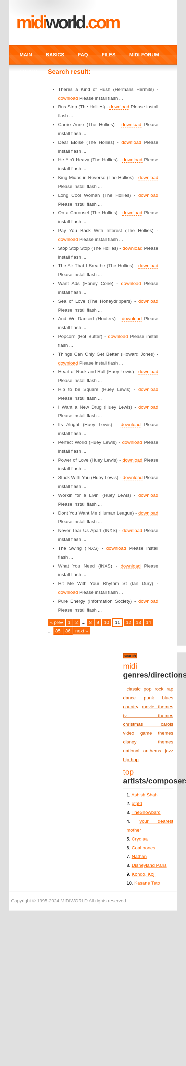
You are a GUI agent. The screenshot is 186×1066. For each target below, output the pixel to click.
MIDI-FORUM (144, 54)
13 (138, 622)
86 (68, 630)
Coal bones (143, 847)
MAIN (26, 54)
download (68, 98)
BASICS (55, 54)
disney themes (148, 741)
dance (129, 697)
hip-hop (130, 759)
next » (81, 630)
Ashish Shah (145, 794)
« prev (56, 622)
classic (133, 689)
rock (158, 689)
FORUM (28, 71)
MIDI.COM (67, 22)
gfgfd (137, 803)
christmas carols (148, 724)
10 (106, 622)
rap (169, 689)
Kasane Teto (147, 883)
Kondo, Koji (144, 874)
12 (128, 622)
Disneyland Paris (149, 865)
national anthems (142, 750)
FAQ (83, 54)
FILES (108, 54)
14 (148, 622)
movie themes (157, 706)
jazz (169, 750)
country (130, 706)
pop (147, 689)
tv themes (148, 715)
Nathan (139, 856)
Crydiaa (140, 839)
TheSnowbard (146, 812)
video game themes (148, 733)
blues (167, 697)
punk (149, 697)
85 (58, 630)
